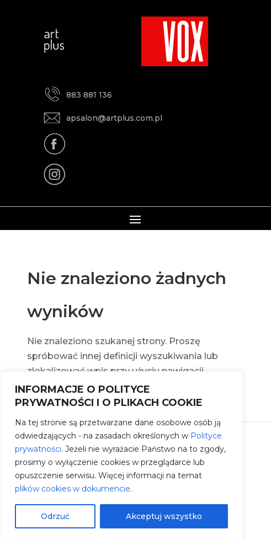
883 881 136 (78, 94)
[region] (121, 455)
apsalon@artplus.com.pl (103, 117)
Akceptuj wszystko (164, 516)
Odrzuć (55, 516)
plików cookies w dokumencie (72, 489)
